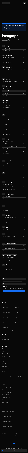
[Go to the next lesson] (24, 3)
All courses (5, 3)
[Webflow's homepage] (14, 443)
